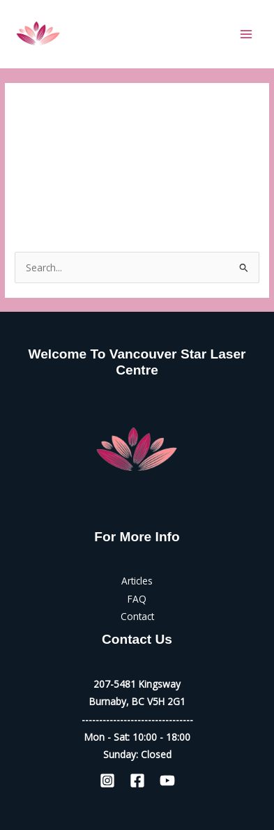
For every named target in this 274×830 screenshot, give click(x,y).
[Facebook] (137, 780)
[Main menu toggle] (246, 34)
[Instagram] (107, 780)
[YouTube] (167, 780)
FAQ (137, 598)
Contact (137, 616)
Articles (137, 580)
